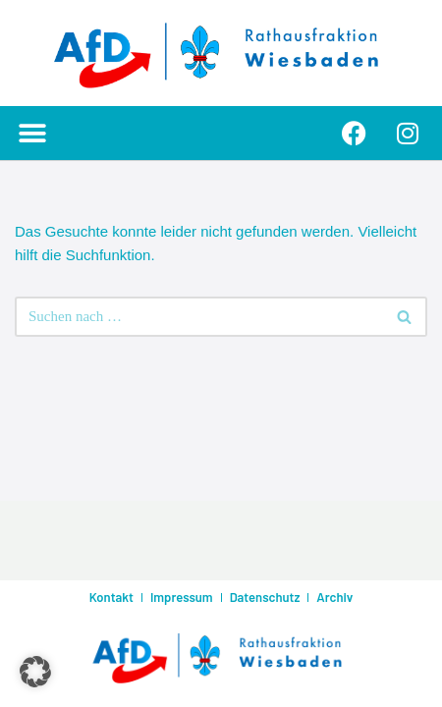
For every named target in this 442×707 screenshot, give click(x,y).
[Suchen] (199, 317)
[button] (32, 133)
